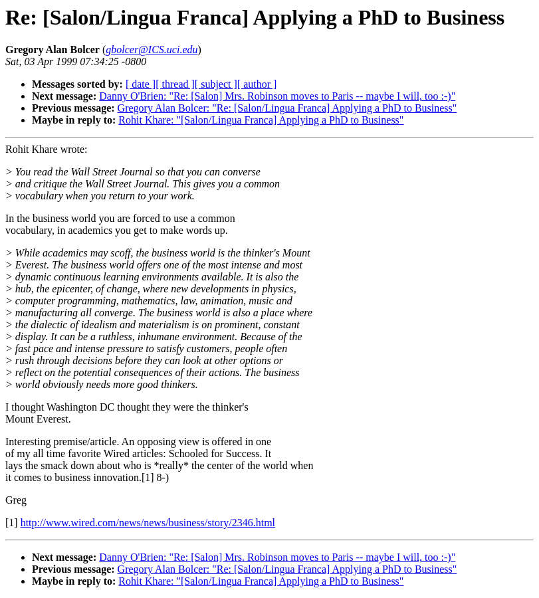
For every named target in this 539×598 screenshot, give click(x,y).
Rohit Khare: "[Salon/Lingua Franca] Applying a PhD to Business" (260, 120)
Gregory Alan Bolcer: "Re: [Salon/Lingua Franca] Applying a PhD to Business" (287, 108)
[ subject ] (216, 84)
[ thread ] (175, 84)
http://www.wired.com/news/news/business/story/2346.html (148, 522)
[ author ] (257, 84)
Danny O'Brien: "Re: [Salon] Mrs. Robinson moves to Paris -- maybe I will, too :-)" (277, 96)
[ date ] (141, 84)
